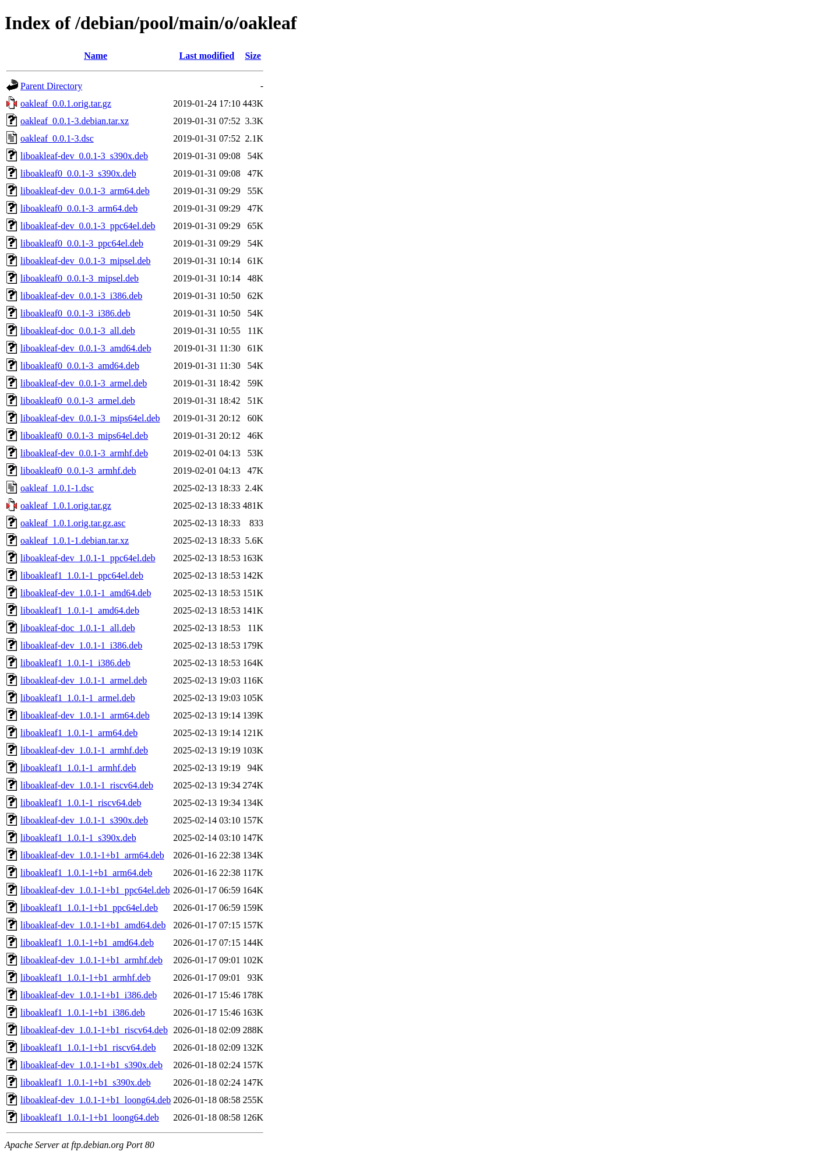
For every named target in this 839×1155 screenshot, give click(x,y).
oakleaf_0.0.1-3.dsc (57, 138)
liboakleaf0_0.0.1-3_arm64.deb (79, 208)
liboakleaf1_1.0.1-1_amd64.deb (79, 610)
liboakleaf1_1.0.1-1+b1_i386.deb (82, 1012)
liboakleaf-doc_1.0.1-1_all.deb (77, 628)
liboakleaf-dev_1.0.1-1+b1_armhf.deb (91, 960)
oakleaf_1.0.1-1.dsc (57, 488)
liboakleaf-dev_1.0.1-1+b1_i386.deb (88, 995)
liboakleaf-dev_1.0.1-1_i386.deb (81, 645)
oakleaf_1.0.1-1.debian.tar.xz (74, 540)
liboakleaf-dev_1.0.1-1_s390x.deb (84, 820)
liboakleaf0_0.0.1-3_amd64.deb (79, 366)
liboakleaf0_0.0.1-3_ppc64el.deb (81, 243)
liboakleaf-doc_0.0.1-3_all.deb (77, 331)
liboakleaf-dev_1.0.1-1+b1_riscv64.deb (94, 1030)
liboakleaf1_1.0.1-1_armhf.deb (78, 768)
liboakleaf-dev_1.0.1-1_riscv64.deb (86, 785)
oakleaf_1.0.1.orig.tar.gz (65, 505)
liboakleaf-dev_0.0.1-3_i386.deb (81, 296)
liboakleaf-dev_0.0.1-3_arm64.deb (85, 191)
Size (253, 56)
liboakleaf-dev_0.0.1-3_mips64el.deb (90, 418)
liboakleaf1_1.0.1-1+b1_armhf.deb (85, 978)
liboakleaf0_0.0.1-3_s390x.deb (78, 173)
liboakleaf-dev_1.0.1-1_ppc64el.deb (87, 558)
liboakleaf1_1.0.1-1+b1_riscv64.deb (88, 1047)
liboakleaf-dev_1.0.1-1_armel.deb (83, 680)
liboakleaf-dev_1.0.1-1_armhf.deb (84, 750)
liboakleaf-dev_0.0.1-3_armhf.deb (84, 453)
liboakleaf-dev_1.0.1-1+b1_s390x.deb (91, 1065)
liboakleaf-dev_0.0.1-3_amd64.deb (85, 348)
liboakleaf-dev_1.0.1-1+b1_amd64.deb (92, 925)
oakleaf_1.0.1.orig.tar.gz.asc (72, 523)
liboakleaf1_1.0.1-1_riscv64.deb (81, 803)
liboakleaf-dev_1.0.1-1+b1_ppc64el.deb (95, 890)
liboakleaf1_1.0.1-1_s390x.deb (78, 838)
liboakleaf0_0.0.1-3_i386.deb (75, 313)
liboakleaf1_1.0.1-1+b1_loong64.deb (89, 1117)
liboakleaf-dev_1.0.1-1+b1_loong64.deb (95, 1100)
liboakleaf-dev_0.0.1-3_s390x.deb (84, 156)
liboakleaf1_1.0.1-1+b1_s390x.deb (85, 1082)
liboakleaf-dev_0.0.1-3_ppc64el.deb (87, 226)
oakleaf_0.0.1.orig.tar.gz (65, 103)
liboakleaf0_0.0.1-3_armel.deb (77, 401)
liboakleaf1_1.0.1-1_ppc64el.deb (81, 575)
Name (95, 56)
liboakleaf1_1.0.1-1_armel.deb (77, 698)
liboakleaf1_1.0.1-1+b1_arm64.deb (86, 873)
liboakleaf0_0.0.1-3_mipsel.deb (79, 278)
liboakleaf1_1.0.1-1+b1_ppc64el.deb (89, 908)
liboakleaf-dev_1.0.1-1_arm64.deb (85, 715)
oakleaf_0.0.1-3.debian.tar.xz (74, 121)
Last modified (207, 56)
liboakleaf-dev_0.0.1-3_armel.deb (83, 383)
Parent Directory (51, 86)
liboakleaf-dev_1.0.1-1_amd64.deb (85, 593)
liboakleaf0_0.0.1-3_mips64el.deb (84, 436)
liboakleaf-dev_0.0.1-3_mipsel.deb (85, 261)
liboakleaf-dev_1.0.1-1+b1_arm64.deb (92, 855)
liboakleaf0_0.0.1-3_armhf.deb (78, 471)
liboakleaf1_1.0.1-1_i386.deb (75, 663)
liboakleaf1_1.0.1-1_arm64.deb (79, 733)
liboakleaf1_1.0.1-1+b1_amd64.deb (87, 943)
